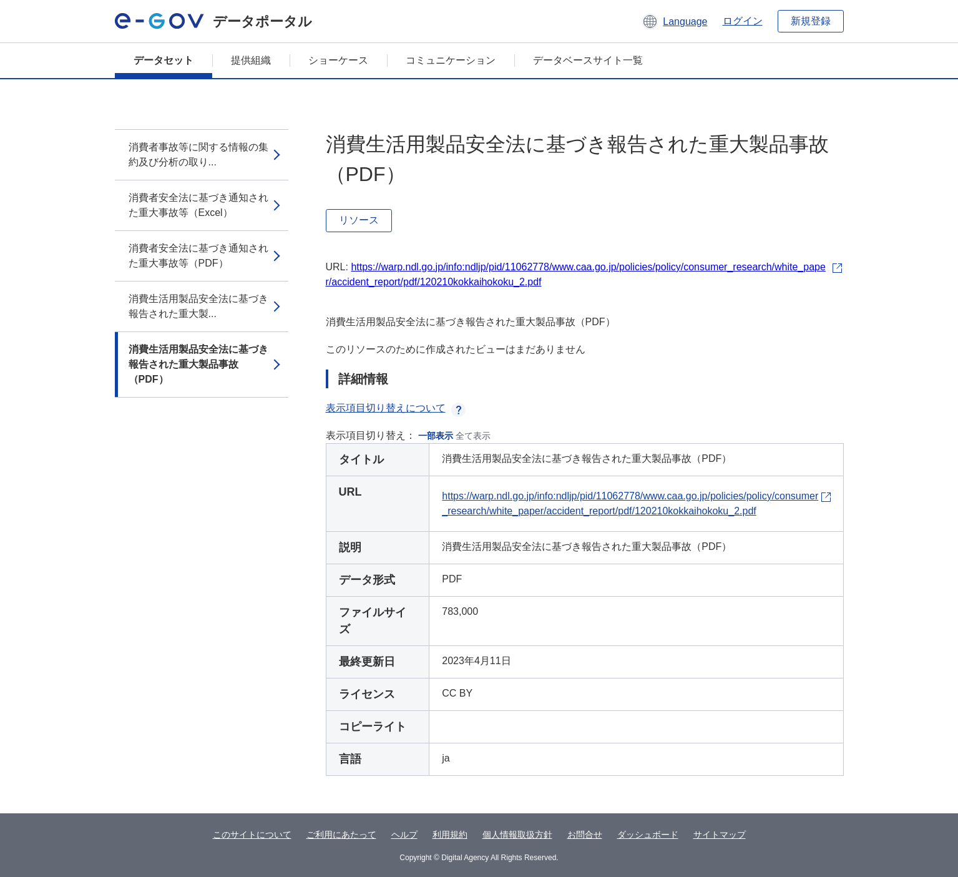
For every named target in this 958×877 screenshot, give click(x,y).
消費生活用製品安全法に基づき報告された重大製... (198, 306)
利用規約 (450, 835)
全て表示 (473, 436)
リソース (359, 220)
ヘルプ (404, 835)
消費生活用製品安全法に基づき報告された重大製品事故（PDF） (198, 364)
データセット (163, 60)
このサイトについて (252, 835)
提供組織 (251, 60)
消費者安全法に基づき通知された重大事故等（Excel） (198, 205)
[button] (674, 21)
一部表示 (435, 436)
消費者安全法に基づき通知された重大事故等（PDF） (198, 255)
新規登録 (811, 21)
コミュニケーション (451, 60)
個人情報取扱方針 (517, 835)
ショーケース (338, 60)
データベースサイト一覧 (588, 60)
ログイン (743, 21)
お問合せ (584, 835)
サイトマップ (719, 835)
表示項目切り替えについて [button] (396, 408)
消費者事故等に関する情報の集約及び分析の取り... (198, 154)
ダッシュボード (647, 835)
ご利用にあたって (341, 835)
